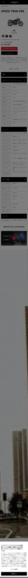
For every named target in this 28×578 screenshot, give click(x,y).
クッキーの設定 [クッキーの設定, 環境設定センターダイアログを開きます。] (14, 570)
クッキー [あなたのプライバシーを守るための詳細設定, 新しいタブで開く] (24, 567)
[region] (14, 560)
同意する (14, 574)
